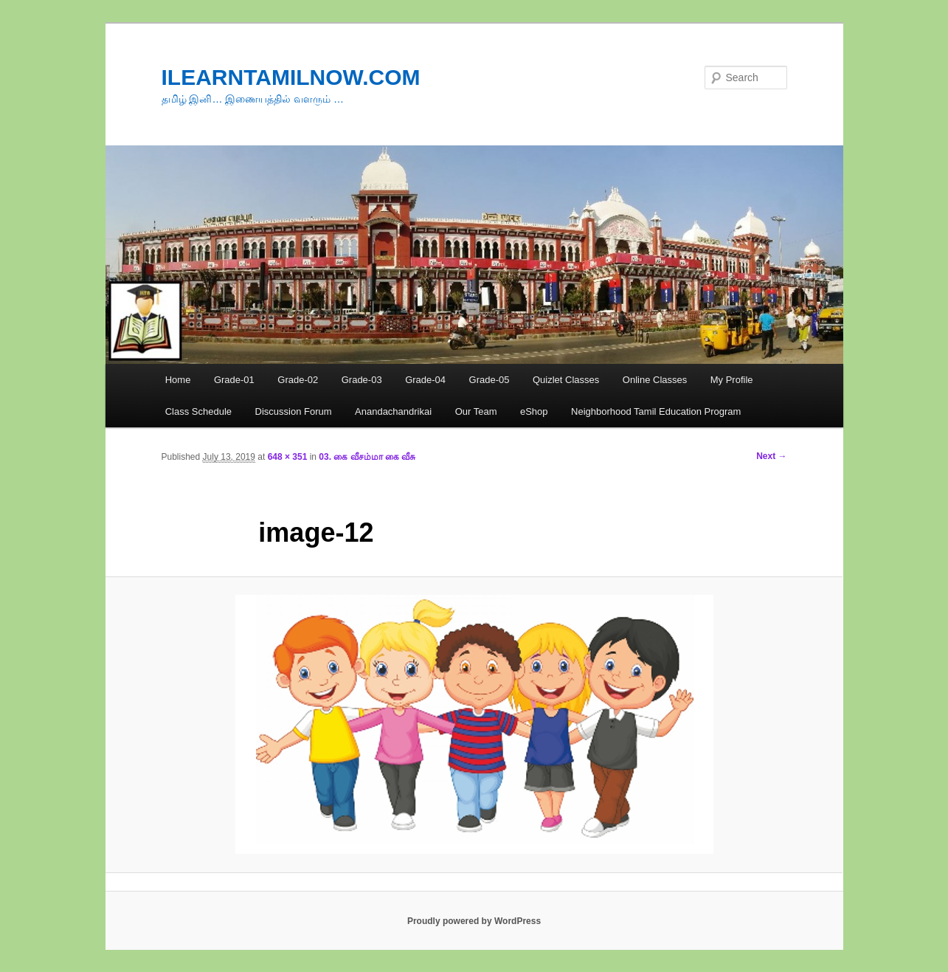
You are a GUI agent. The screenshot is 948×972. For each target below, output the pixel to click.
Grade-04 (425, 379)
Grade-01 (234, 379)
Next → (771, 456)
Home (178, 379)
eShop (534, 411)
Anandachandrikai (393, 411)
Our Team (476, 411)
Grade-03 (362, 379)
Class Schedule (198, 411)
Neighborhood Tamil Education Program (656, 411)
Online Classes (655, 379)
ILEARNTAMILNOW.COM (291, 77)
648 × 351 (288, 457)
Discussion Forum (293, 411)
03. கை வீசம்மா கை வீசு (367, 457)
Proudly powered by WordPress (474, 921)
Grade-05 (489, 379)
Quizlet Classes (566, 379)
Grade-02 (297, 379)
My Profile (731, 379)
